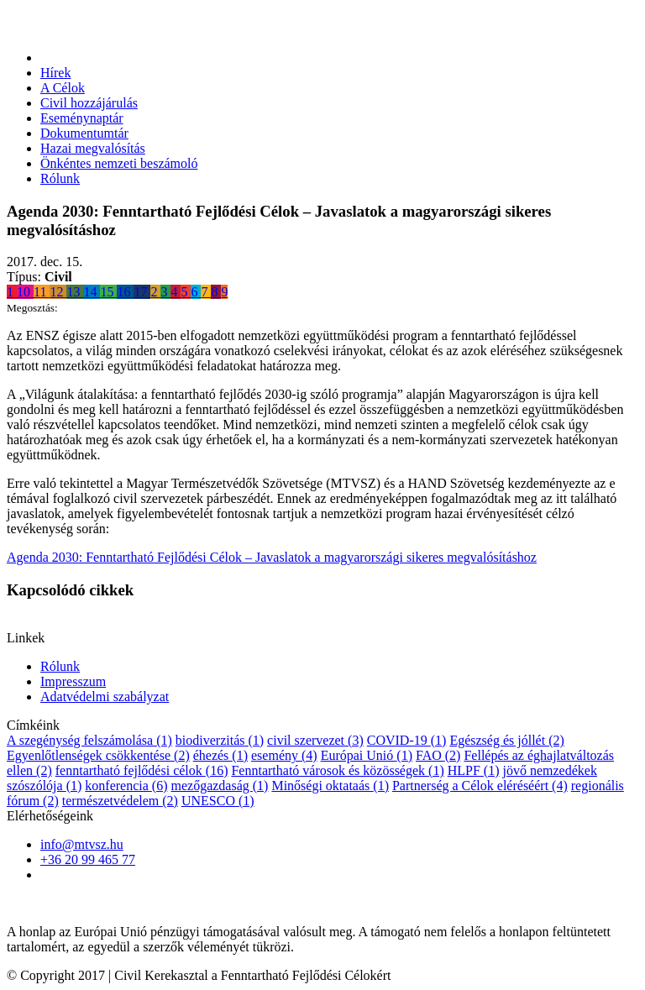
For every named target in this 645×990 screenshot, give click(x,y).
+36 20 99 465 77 (87, 859)
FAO (438, 755)
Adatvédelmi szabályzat (104, 696)
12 (58, 292)
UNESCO (217, 801)
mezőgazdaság (219, 785)
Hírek (55, 72)
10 (25, 292)
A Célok (62, 88)
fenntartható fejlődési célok (141, 770)
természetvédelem (120, 801)
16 (125, 292)
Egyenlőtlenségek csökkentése (98, 755)
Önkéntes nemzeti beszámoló (119, 163)
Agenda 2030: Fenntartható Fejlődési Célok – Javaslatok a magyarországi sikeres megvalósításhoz (272, 557)
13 (74, 292)
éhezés (220, 755)
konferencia (126, 785)
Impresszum (73, 681)
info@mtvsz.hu (81, 844)
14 (91, 292)
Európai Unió (366, 755)
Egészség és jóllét (506, 740)
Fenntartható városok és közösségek (337, 770)
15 (108, 292)
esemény (284, 755)
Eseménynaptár (81, 118)
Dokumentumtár (84, 133)
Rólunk (60, 178)
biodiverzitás (220, 740)
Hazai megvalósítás (92, 148)
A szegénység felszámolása (89, 740)
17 (142, 292)
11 (42, 292)
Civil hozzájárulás (89, 103)
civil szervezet (315, 740)
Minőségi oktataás (330, 785)
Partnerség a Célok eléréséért (480, 785)
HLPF (474, 770)
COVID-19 (407, 740)
